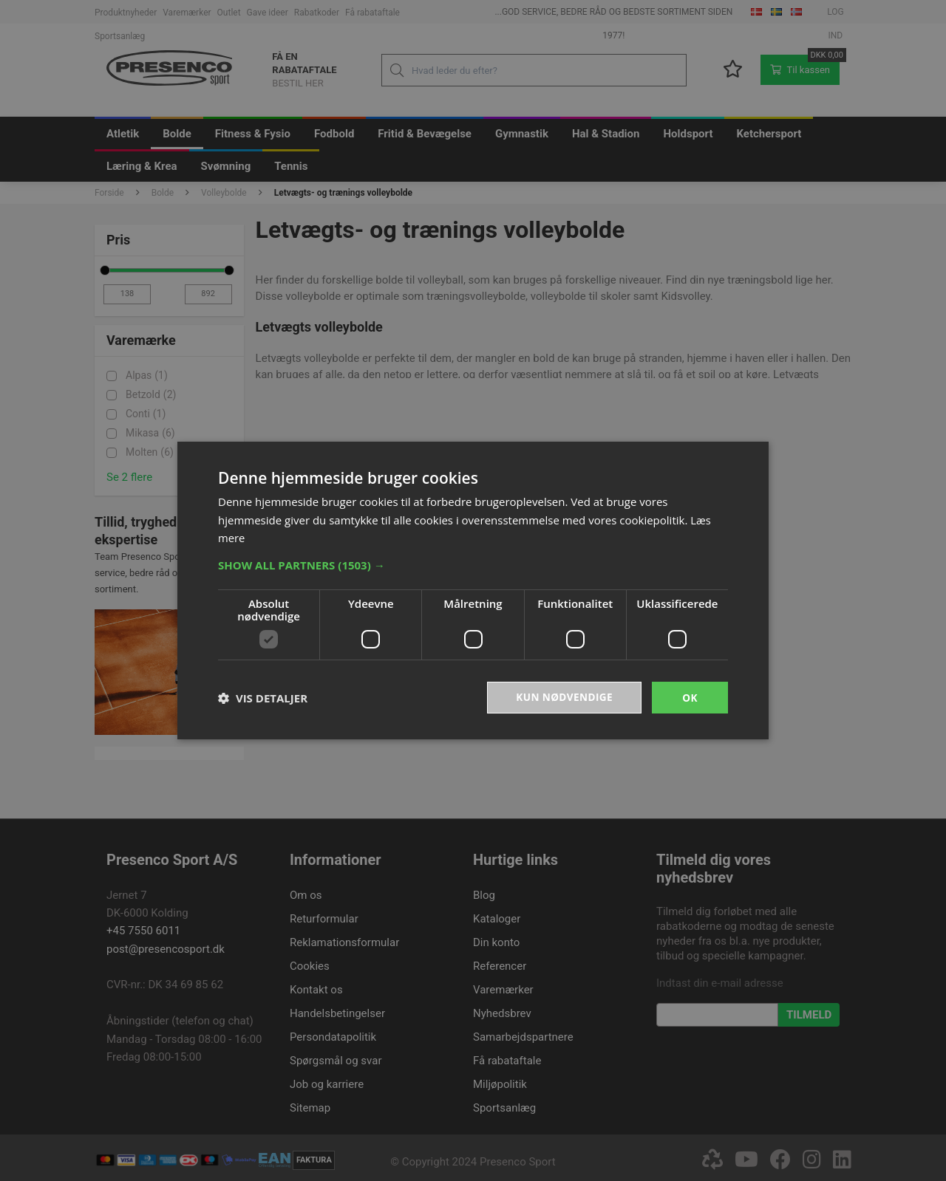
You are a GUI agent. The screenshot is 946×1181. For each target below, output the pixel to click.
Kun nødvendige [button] (563, 697)
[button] (473, 564)
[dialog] (473, 590)
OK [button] (690, 697)
